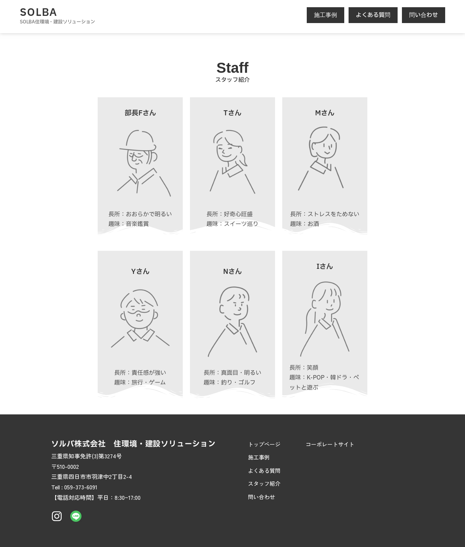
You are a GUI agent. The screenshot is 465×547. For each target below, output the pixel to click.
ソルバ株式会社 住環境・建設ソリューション (133, 444)
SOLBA (38, 13)
